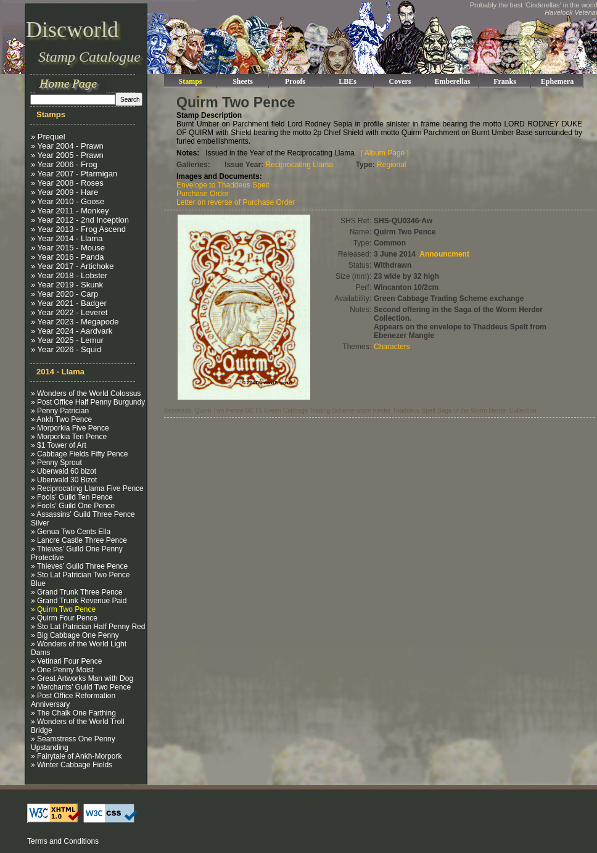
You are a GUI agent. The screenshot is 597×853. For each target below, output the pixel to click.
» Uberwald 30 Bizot (64, 480)
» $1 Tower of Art (58, 445)
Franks (504, 81)
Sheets (243, 81)
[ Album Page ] (385, 153)
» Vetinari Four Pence (66, 661)
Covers (400, 81)
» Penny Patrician (60, 410)
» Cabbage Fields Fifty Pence (79, 454)
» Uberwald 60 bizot (63, 471)
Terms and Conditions (63, 841)
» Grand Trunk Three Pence (77, 592)
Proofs (295, 81)
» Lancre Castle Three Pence (79, 540)
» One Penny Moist (62, 670)
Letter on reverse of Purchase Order (235, 202)
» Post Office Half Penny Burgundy (88, 402)
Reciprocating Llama (299, 164)
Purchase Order (202, 193)
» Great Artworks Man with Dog (82, 678)
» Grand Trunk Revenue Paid (78, 600)
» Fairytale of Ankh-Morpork (76, 756)
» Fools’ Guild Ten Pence (72, 497)
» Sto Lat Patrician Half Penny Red (88, 626)
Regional (391, 164)
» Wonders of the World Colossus (86, 393)
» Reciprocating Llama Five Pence (87, 488)
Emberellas (453, 81)
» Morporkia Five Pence (70, 428)
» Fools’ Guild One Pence (73, 505)
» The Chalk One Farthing (73, 713)
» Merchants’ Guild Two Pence (81, 687)
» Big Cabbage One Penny (75, 635)
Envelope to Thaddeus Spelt (223, 185)
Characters (392, 346)
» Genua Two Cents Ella (70, 531)
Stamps (190, 81)
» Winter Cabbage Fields (71, 764)
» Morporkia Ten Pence (69, 436)
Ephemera (557, 81)
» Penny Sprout (56, 462)
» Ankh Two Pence (61, 419)
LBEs (347, 81)
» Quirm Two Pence (63, 609)
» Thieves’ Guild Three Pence (79, 566)
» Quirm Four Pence (64, 618)
